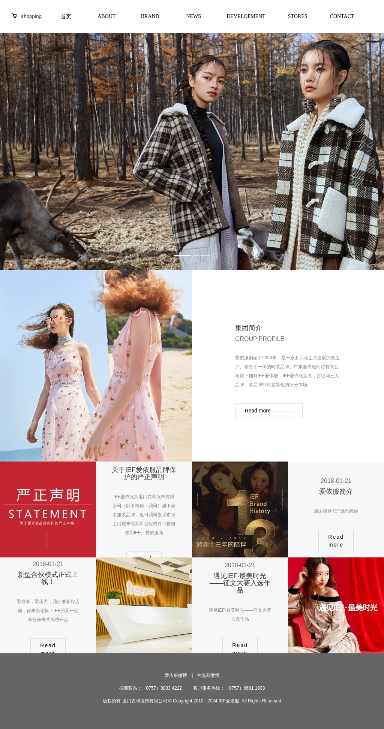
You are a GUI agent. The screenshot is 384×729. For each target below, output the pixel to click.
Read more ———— (268, 411)
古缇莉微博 (208, 675)
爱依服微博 (176, 675)
